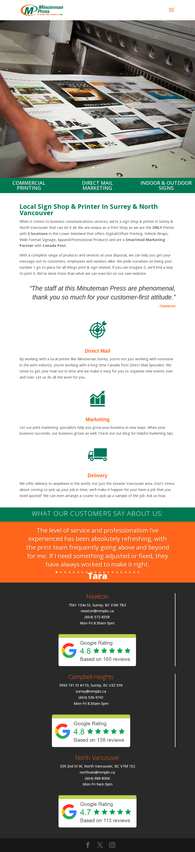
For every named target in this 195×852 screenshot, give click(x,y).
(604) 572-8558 (97, 617)
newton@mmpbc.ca (97, 610)
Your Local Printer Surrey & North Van (97, 73)
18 (130, 572)
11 (100, 572)
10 (95, 572)
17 (125, 572)
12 (104, 572)
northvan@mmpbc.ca (97, 772)
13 (108, 572)
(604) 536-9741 (91, 697)
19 (134, 572)
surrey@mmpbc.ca (91, 691)
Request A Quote (97, 131)
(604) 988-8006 (97, 778)
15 (117, 572)
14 (112, 572)
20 (138, 572)
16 (121, 572)
